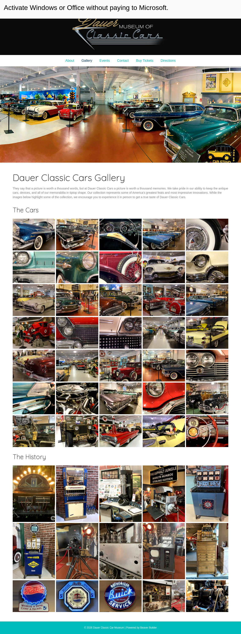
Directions (168, 60)
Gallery (86, 60)
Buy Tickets (144, 60)
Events (105, 60)
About (69, 60)
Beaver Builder (148, 627)
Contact (123, 60)
